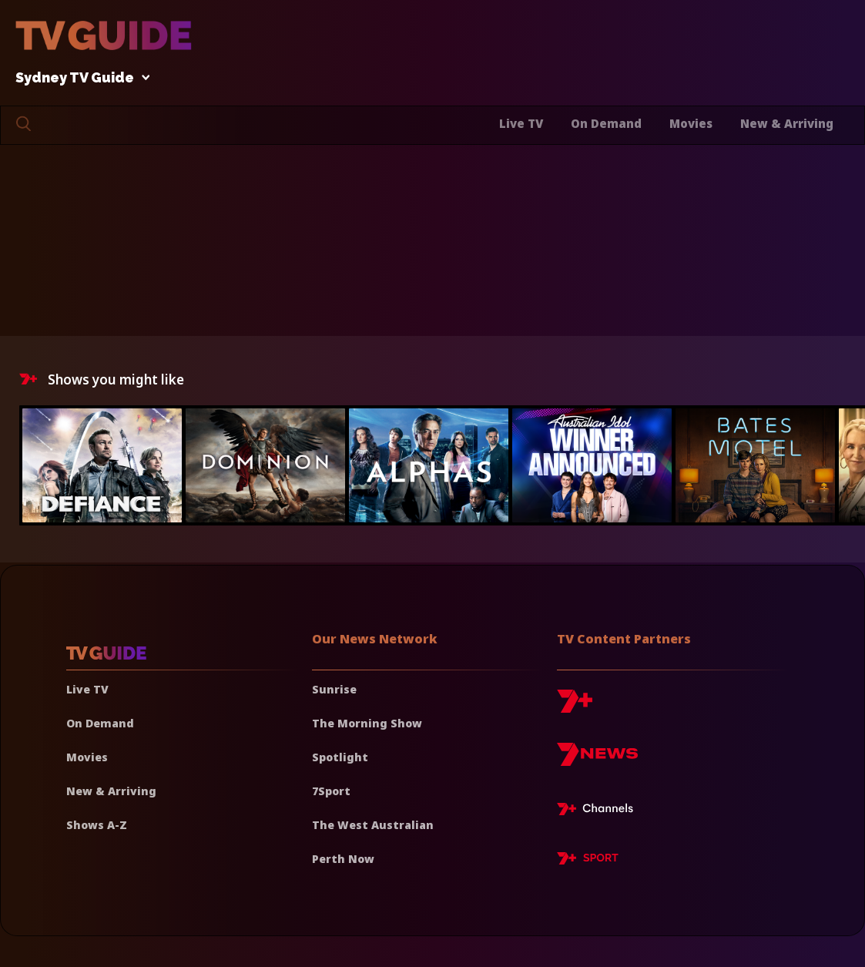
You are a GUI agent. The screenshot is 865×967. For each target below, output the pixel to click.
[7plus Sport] (588, 860)
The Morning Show (367, 723)
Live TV (521, 123)
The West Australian (373, 825)
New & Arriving (786, 123)
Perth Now (343, 858)
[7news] (597, 760)
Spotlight (340, 757)
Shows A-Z (96, 825)
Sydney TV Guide (78, 78)
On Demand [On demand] (100, 723)
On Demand (606, 123)
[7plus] (574, 707)
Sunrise (334, 689)
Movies (690, 123)
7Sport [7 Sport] (331, 791)
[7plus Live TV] (599, 811)
